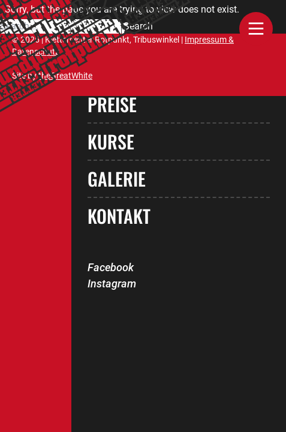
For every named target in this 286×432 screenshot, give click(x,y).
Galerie (117, 178)
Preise (112, 104)
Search (138, 26)
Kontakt (119, 215)
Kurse (111, 141)
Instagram (112, 283)
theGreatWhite (65, 75)
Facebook (111, 267)
